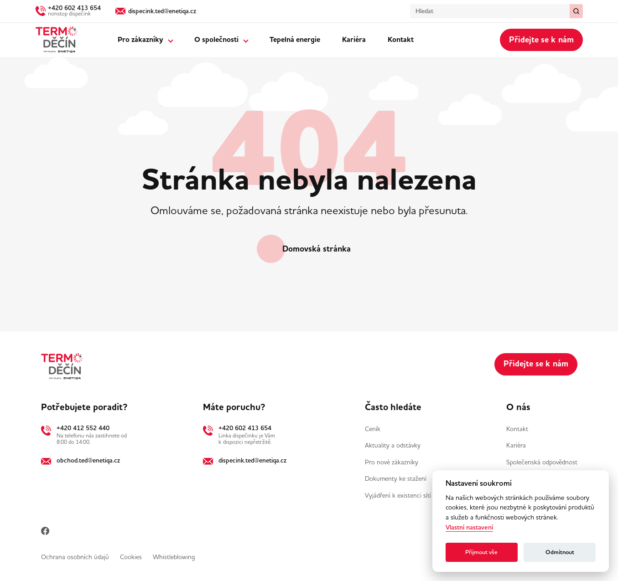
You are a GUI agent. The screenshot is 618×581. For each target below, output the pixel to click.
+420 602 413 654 (244, 428)
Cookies (131, 557)
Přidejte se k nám (541, 39)
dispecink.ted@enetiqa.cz (252, 460)
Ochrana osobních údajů (75, 557)
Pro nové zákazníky (391, 462)
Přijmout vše (481, 552)
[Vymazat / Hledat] (576, 11)
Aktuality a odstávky (393, 445)
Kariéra (354, 40)
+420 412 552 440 (83, 428)
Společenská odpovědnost (541, 462)
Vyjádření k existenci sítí (398, 495)
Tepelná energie (295, 40)
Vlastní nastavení (469, 527)
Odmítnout (559, 552)
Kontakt (401, 40)
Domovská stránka (316, 248)
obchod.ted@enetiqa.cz (88, 460)
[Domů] (57, 39)
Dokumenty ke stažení (395, 478)
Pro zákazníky (140, 40)
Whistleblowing (174, 557)
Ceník (372, 429)
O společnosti (216, 40)
